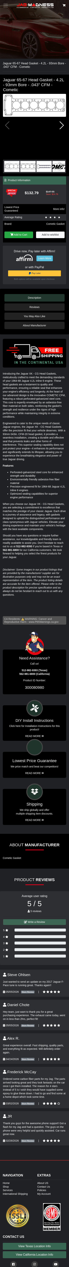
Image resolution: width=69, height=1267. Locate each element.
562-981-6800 (11, 550)
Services (8, 1190)
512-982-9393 (24, 546)
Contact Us (43, 1186)
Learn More (44, 258)
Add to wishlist (50, 234)
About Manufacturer (34, 325)
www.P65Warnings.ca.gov (44, 621)
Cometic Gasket (55, 223)
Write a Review (34, 922)
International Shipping (15, 1193)
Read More (34, 773)
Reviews (34, 307)
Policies (41, 1190)
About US (42, 1183)
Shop (6, 1186)
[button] (61, 125)
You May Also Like (34, 316)
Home (6, 1183)
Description (34, 297)
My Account (44, 1193)
